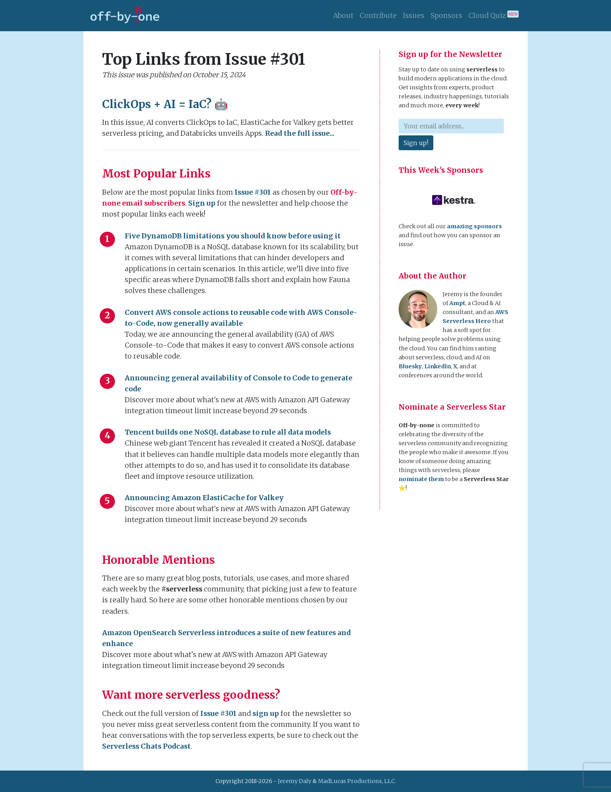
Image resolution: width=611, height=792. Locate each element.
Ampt (457, 303)
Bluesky (410, 366)
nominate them (421, 479)
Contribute (378, 15)
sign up (266, 713)
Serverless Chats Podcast (146, 746)
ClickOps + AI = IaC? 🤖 (165, 104)
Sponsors (446, 15)
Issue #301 (253, 192)
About (343, 15)
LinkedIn (437, 366)
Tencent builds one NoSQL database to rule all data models (228, 432)
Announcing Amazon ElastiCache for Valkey (204, 498)
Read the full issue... (300, 133)
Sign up (201, 203)
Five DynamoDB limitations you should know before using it (233, 236)
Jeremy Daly (294, 781)
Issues (413, 15)
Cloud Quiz (493, 15)
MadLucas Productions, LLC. (357, 781)
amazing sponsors (474, 226)
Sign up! (416, 143)
